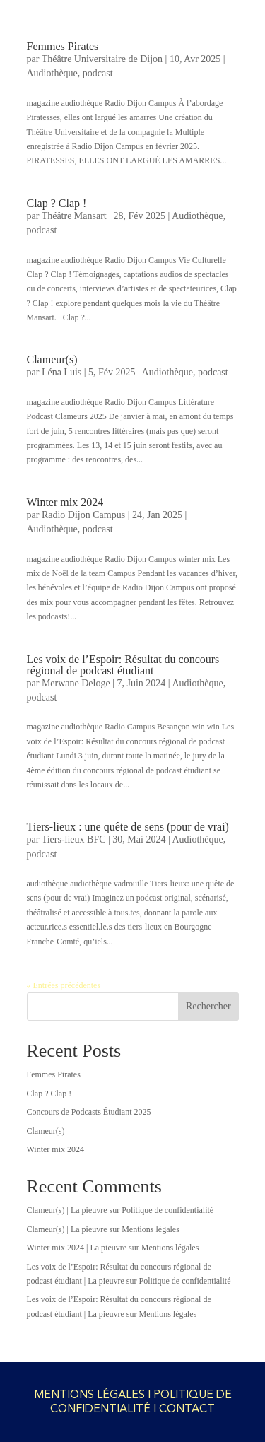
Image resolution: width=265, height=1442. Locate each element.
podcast (98, 73)
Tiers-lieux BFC (74, 839)
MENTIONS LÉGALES (89, 1394)
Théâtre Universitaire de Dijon (102, 59)
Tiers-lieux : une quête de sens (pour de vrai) (128, 827)
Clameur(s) (52, 359)
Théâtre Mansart (74, 216)
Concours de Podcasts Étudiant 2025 (89, 1112)
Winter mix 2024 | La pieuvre (77, 1248)
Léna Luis (61, 372)
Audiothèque (52, 73)
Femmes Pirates (63, 46)
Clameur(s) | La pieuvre (67, 1210)
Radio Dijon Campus (83, 515)
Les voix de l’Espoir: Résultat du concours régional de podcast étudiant (123, 664)
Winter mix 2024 (65, 502)
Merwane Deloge (76, 683)
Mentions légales (150, 1229)
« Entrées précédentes (64, 985)
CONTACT (187, 1408)
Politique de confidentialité (167, 1210)
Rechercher (208, 1006)
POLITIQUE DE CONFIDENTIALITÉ (141, 1401)
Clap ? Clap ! (57, 203)
